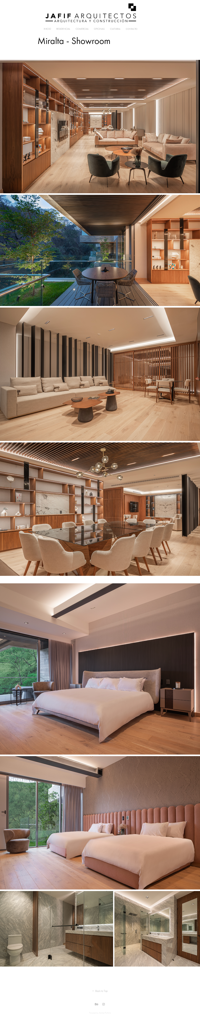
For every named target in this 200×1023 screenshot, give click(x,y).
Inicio (47, 28)
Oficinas (99, 28)
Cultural (115, 28)
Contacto (131, 29)
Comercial (82, 28)
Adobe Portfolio (105, 1013)
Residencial (63, 28)
